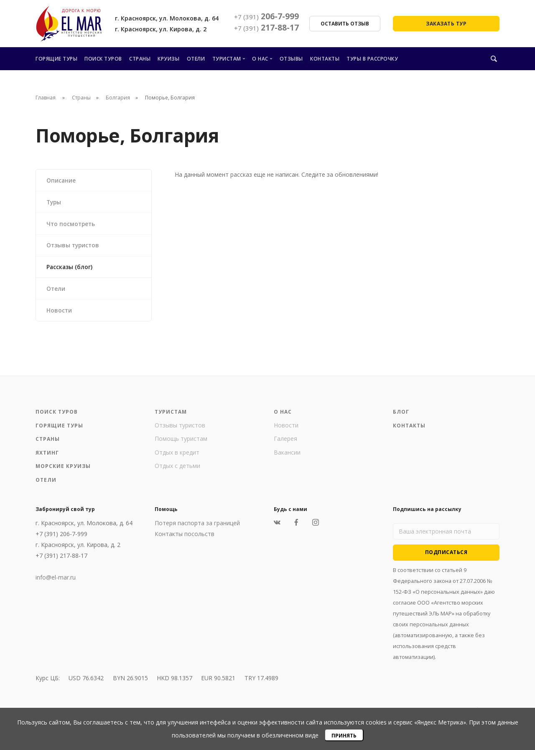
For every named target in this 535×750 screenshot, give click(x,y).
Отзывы (291, 58)
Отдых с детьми (177, 469)
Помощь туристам (181, 442)
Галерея (285, 442)
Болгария (118, 97)
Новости (60, 313)
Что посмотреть (72, 225)
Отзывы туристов (74, 247)
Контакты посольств (184, 538)
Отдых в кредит (177, 456)
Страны (139, 58)
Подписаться (446, 555)
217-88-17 (266, 27)
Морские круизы (63, 469)
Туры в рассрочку (372, 58)
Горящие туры (56, 58)
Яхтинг (47, 456)
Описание (61, 180)
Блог (401, 415)
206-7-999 (266, 16)
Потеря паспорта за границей (197, 527)
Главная (46, 97)
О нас (260, 58)
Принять (344, 735)
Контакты (324, 58)
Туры (55, 202)
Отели (196, 58)
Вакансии (287, 456)
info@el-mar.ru (56, 581)
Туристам (226, 58)
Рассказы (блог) (70, 269)
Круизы (168, 58)
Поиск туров (103, 58)
